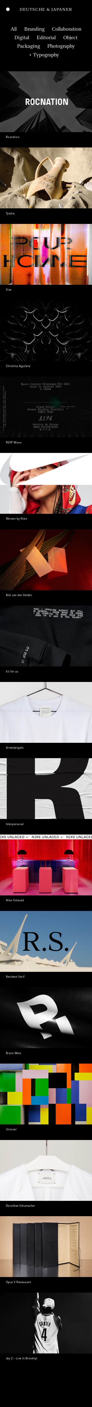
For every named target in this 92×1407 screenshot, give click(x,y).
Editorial (46, 38)
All (14, 29)
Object (70, 38)
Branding (34, 29)
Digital (21, 38)
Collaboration (66, 29)
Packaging (28, 46)
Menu (8, 9)
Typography (46, 55)
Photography (61, 46)
